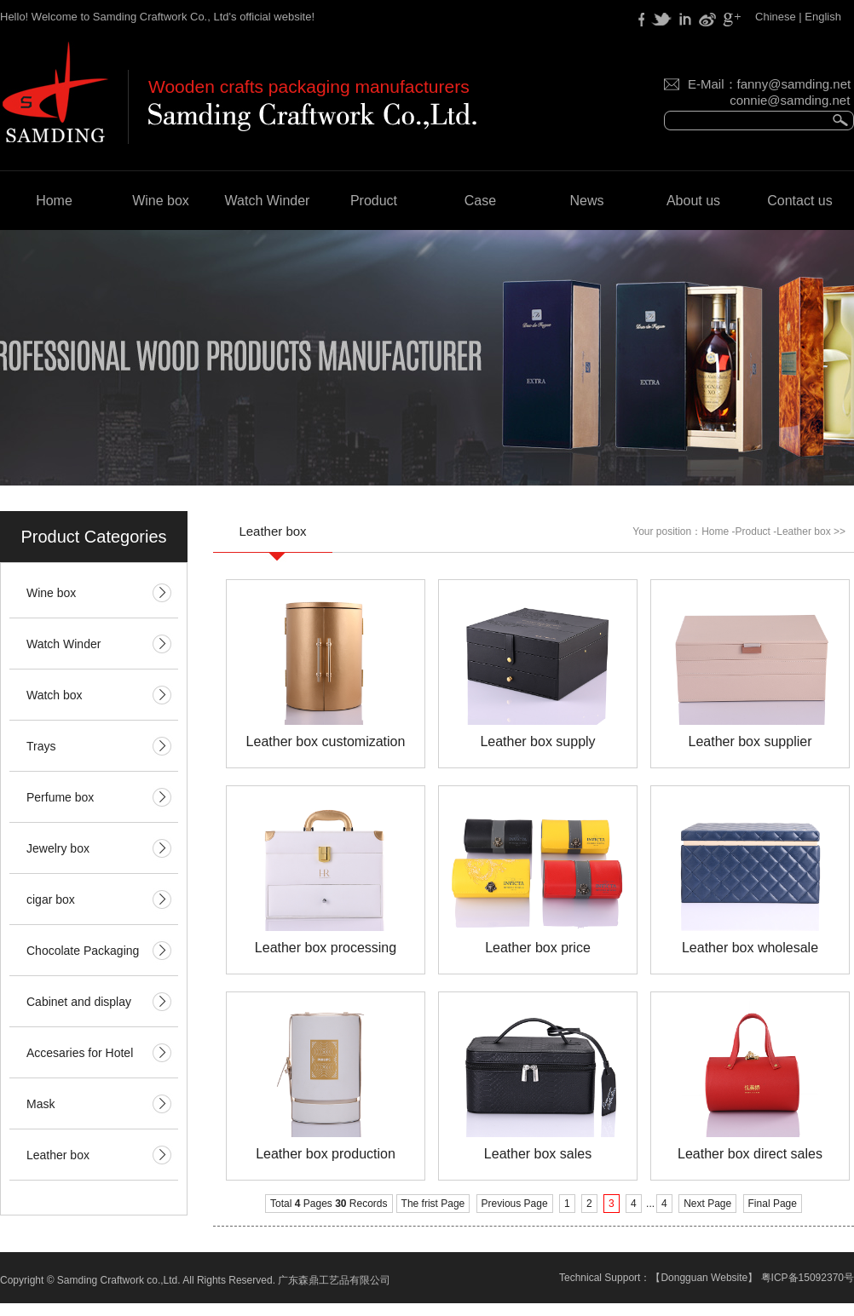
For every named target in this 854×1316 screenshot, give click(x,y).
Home (54, 200)
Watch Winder (267, 200)
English (823, 16)
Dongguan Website (704, 1278)
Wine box (160, 200)
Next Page (707, 1204)
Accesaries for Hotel (79, 1053)
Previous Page (515, 1204)
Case (480, 200)
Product (373, 200)
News (586, 200)
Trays (40, 746)
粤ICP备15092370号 (807, 1278)
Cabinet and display (78, 1002)
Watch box (54, 695)
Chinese (775, 16)
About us (693, 200)
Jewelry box (57, 848)
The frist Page (433, 1204)
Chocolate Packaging (82, 950)
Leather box (57, 1155)
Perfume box (60, 797)
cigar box (50, 899)
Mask (40, 1104)
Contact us (799, 200)
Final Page (772, 1204)
